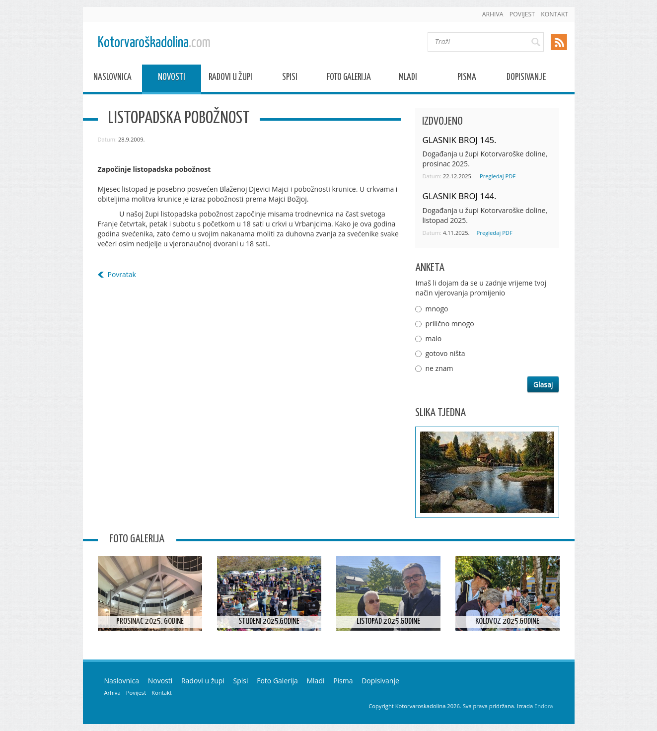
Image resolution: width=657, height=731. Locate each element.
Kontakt (554, 14)
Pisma (466, 78)
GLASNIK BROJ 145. (459, 140)
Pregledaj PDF (497, 176)
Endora (543, 706)
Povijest (522, 14)
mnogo (436, 308)
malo (433, 338)
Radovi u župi (230, 78)
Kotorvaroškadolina (154, 43)
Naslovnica (112, 78)
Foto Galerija (349, 78)
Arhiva (493, 14)
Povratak (122, 274)
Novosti (171, 78)
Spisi (289, 78)
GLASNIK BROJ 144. (459, 196)
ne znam (439, 368)
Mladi (408, 78)
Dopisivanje (526, 78)
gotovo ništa (445, 353)
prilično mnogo (449, 323)
